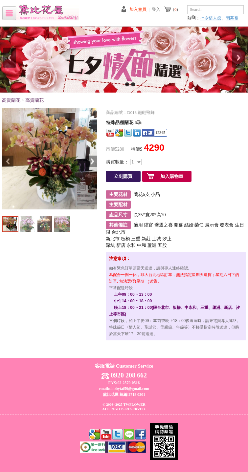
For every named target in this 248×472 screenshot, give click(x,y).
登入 (156, 9)
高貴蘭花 (11, 100)
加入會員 (138, 9)
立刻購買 (123, 176)
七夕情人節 (210, 18)
